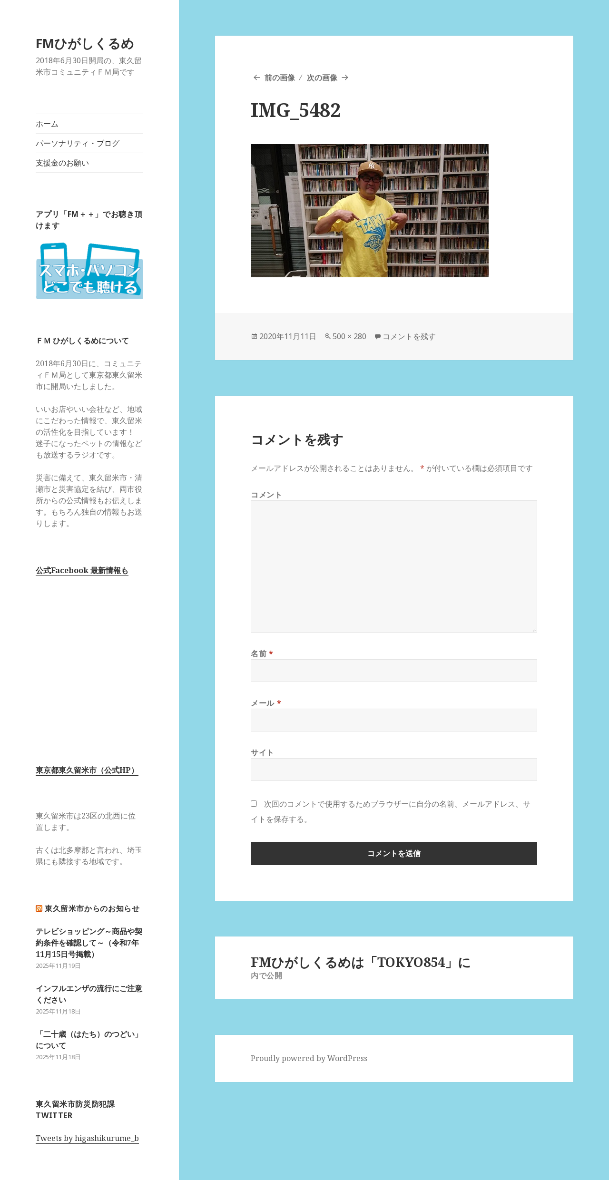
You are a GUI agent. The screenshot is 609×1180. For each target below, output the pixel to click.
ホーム (47, 123)
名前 (262, 653)
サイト (263, 752)
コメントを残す (409, 336)
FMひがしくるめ (85, 43)
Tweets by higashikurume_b (87, 1138)
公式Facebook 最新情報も (82, 570)
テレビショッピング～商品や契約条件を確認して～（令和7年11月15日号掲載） (89, 942)
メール (266, 703)
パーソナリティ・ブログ (77, 143)
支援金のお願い (62, 162)
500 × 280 (349, 336)
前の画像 (280, 77)
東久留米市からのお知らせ (92, 908)
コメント (267, 494)
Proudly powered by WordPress (309, 1058)
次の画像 (322, 77)
